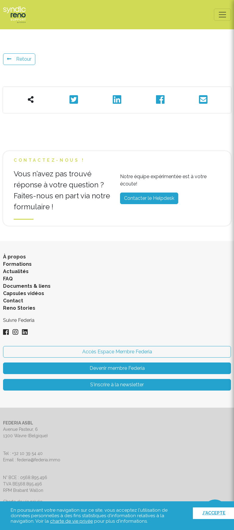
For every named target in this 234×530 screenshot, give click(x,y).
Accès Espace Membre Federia (117, 352)
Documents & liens (27, 286)
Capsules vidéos (23, 293)
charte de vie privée (71, 521)
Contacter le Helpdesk (149, 198)
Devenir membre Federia (117, 368)
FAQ (8, 279)
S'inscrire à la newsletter (117, 385)
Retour (19, 59)
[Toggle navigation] (222, 15)
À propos (14, 257)
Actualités (16, 271)
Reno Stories (19, 308)
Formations (17, 264)
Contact (13, 301)
